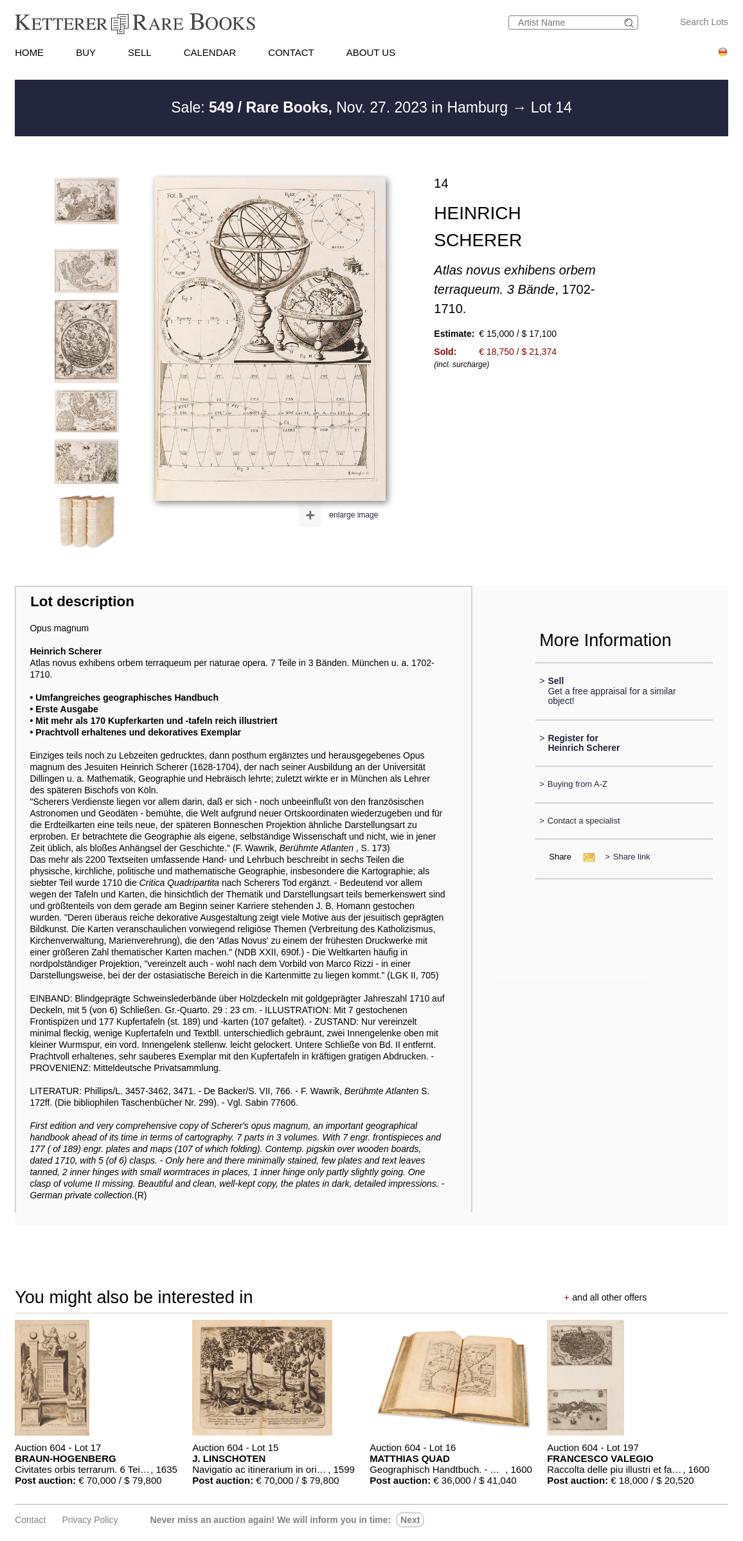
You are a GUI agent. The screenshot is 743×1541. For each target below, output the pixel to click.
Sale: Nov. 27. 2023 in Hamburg (341, 107)
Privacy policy (90, 1520)
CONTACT (291, 52)
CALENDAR (210, 52)
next (410, 1520)
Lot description (82, 601)
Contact (30, 1520)
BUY (86, 52)
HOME (29, 52)
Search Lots (704, 22)
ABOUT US (370, 52)
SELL (140, 52)
